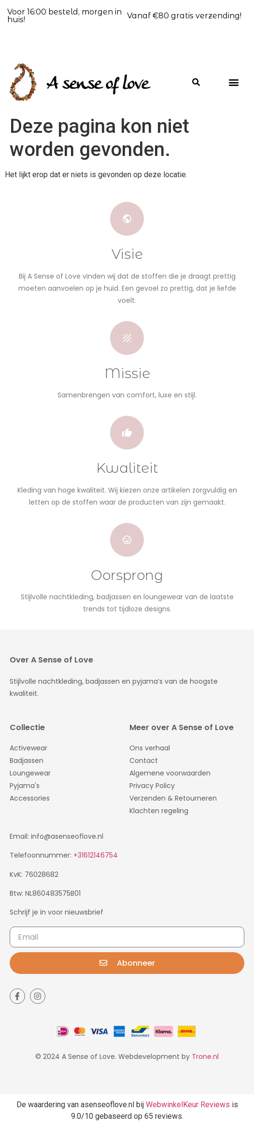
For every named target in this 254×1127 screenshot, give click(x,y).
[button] (233, 82)
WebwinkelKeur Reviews (188, 1104)
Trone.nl (205, 1056)
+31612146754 (95, 855)
